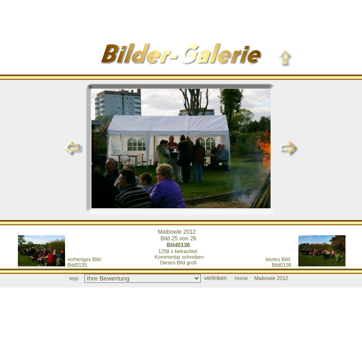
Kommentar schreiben (179, 257)
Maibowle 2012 (177, 232)
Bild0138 (279, 262)
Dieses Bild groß (178, 262)
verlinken (215, 278)
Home (241, 278)
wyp (73, 278)
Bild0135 (84, 262)
